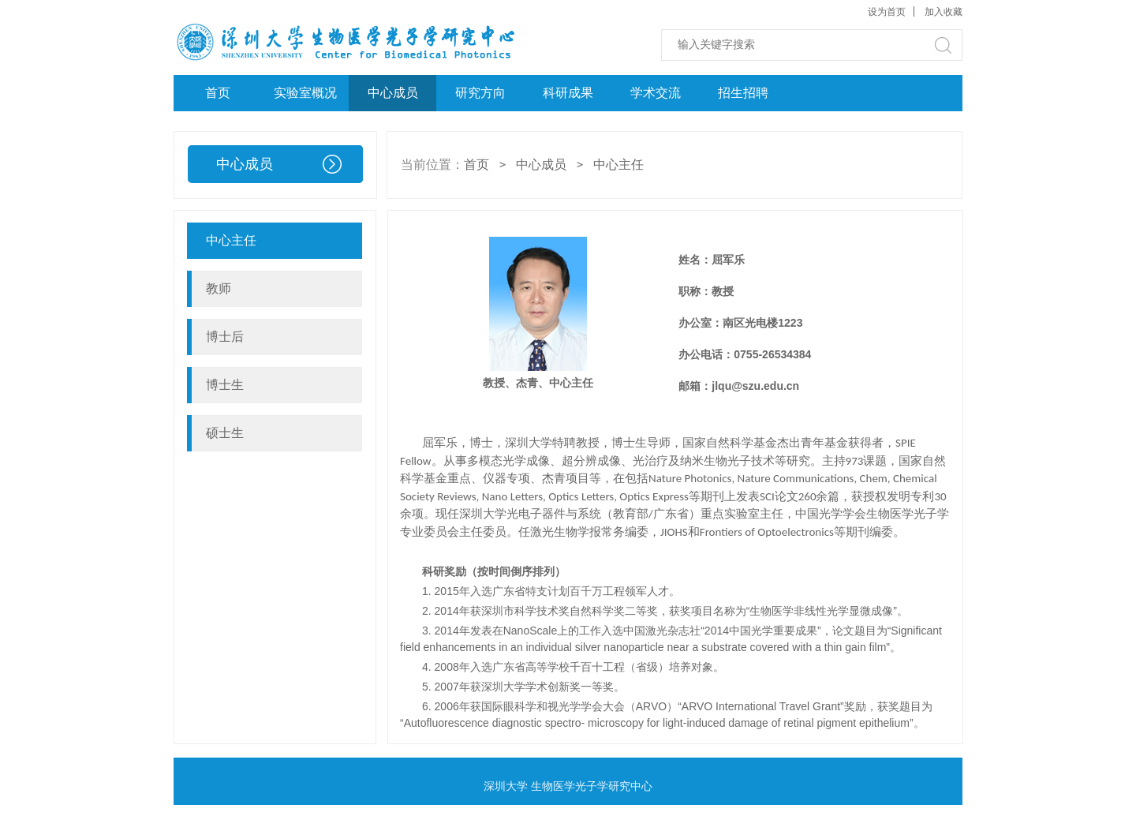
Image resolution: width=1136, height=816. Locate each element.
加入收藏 (943, 11)
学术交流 (655, 92)
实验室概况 (305, 92)
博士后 (225, 336)
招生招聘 (743, 92)
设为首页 (887, 11)
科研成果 (568, 92)
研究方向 (480, 92)
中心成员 (393, 92)
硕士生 (225, 433)
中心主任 (618, 164)
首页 (217, 92)
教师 (218, 288)
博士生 (225, 384)
